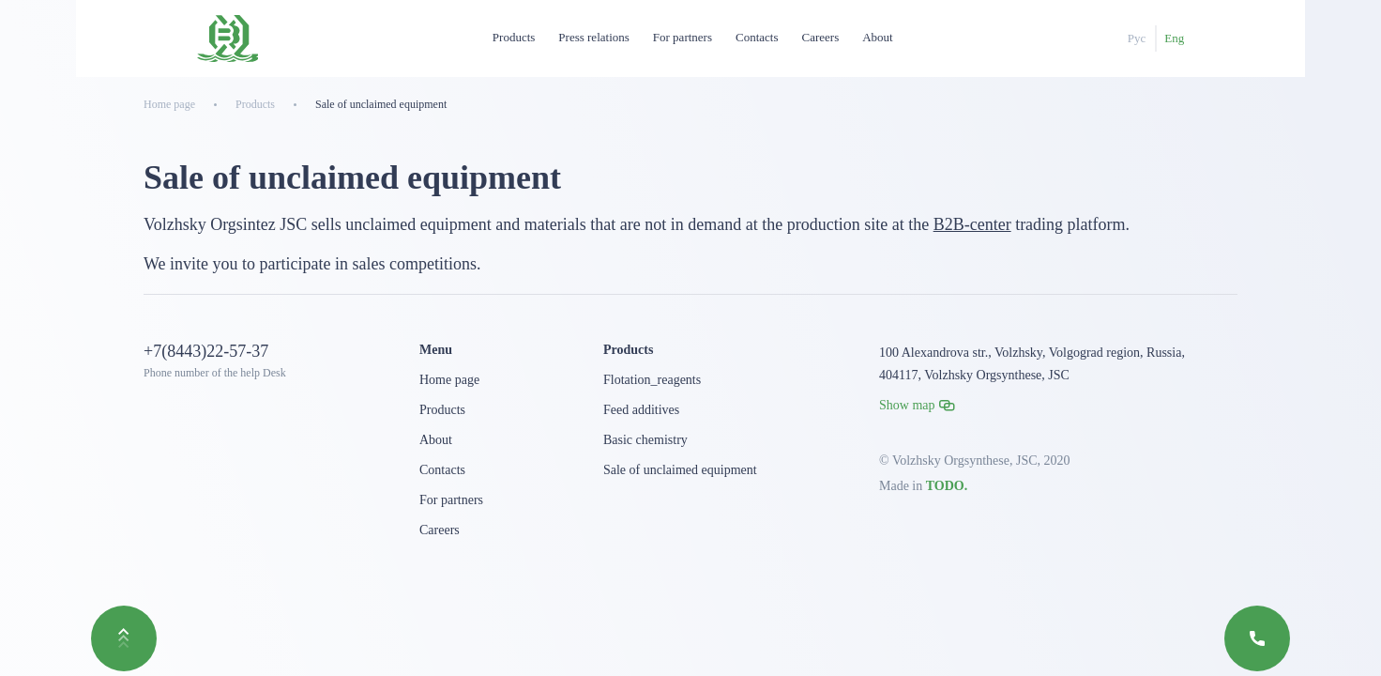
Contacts (757, 37)
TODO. (946, 486)
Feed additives (641, 410)
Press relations (593, 37)
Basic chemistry (645, 440)
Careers (821, 37)
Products (514, 37)
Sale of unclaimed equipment (680, 470)
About (877, 37)
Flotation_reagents (652, 380)
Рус (1137, 38)
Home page (449, 380)
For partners (682, 37)
